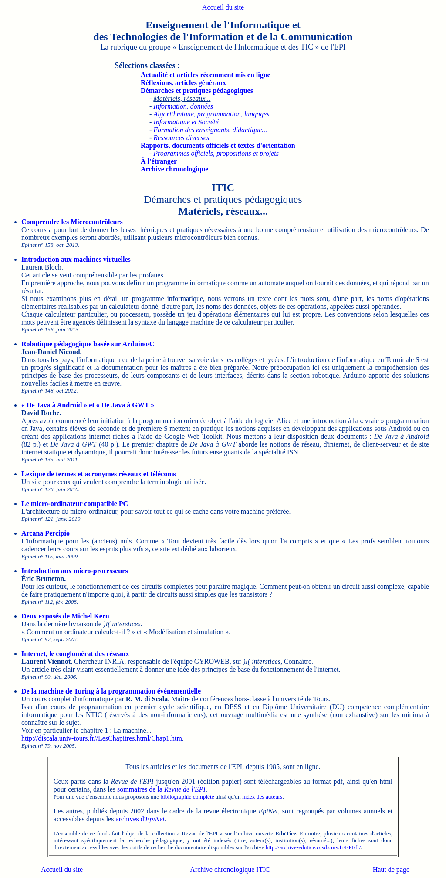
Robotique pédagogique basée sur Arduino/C (88, 344)
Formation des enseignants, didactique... (210, 129)
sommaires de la (161, 789)
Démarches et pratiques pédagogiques (197, 90)
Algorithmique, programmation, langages (211, 114)
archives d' (140, 819)
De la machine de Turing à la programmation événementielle (111, 691)
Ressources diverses (181, 137)
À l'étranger (159, 161)
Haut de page (391, 869)
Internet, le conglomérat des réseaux (75, 653)
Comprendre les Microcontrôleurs (72, 221)
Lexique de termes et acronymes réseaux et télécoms (98, 474)
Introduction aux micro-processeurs (74, 570)
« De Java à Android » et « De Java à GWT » (87, 405)
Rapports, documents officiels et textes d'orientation (218, 145)
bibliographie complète (187, 796)
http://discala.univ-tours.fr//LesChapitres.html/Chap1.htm (101, 738)
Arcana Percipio (45, 533)
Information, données (183, 106)
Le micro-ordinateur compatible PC (74, 503)
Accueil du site (223, 7)
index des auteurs (262, 796)
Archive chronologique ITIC (230, 869)
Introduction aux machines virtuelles (76, 259)
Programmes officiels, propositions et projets (216, 153)
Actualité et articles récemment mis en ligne (205, 75)
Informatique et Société (185, 122)
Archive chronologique (174, 169)
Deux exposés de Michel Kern (65, 616)
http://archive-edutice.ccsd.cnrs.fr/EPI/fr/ (313, 847)
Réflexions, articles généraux (183, 82)
